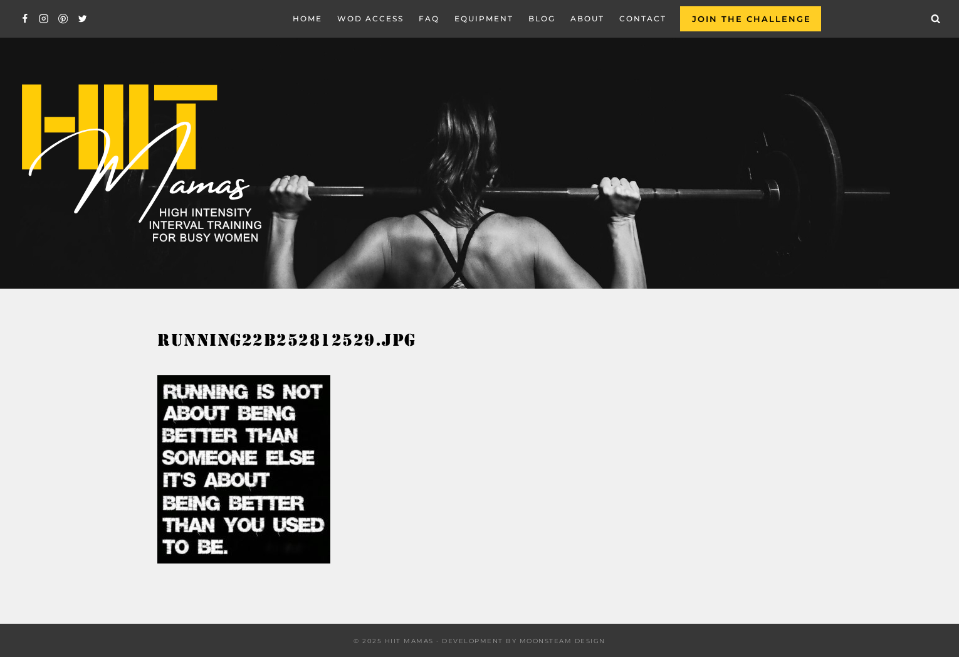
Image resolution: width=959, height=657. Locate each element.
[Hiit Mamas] (140, 163)
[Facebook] (24, 19)
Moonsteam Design (562, 641)
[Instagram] (44, 19)
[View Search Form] (936, 19)
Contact (642, 18)
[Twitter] (82, 19)
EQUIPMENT (483, 18)
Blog (541, 18)
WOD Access (370, 18)
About (587, 18)
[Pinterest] (63, 19)
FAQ (429, 18)
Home (307, 18)
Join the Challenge (751, 19)
